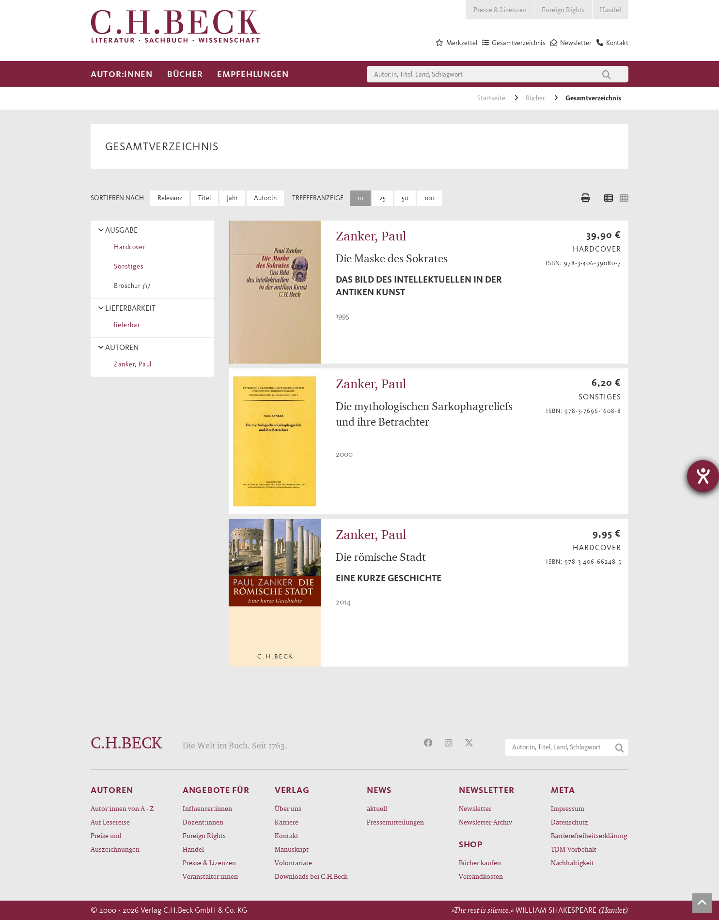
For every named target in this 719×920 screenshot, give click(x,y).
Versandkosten (481, 876)
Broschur (130, 286)
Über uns (288, 808)
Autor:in (265, 198)
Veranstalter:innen (210, 876)
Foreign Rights (563, 9)
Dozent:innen (203, 822)
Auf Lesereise (110, 822)
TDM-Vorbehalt (573, 849)
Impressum (567, 808)
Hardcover (127, 247)
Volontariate (293, 862)
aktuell (377, 808)
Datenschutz (569, 822)
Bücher (185, 74)
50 (405, 198)
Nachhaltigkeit (572, 862)
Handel (610, 9)
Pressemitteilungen (395, 822)
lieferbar (125, 325)
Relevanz (169, 198)
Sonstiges (126, 266)
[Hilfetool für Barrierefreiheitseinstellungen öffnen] (703, 476)
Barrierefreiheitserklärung (589, 835)
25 (382, 198)
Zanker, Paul (131, 364)
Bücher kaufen (480, 862)
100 (429, 198)
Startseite (492, 98)
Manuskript (292, 849)
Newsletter (475, 808)
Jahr (232, 198)
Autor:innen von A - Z (122, 808)
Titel (204, 198)
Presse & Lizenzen (500, 9)
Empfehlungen (253, 74)
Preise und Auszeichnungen (115, 842)
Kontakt (286, 835)
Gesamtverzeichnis (593, 98)
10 (360, 198)
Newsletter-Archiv (485, 822)
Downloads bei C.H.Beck (311, 876)
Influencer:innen (207, 808)
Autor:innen (122, 74)
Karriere (286, 822)
